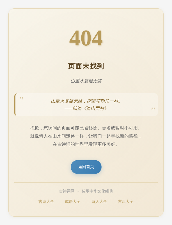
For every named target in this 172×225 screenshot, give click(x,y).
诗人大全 (99, 201)
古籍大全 (126, 201)
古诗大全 (46, 201)
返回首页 (86, 167)
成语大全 (73, 201)
